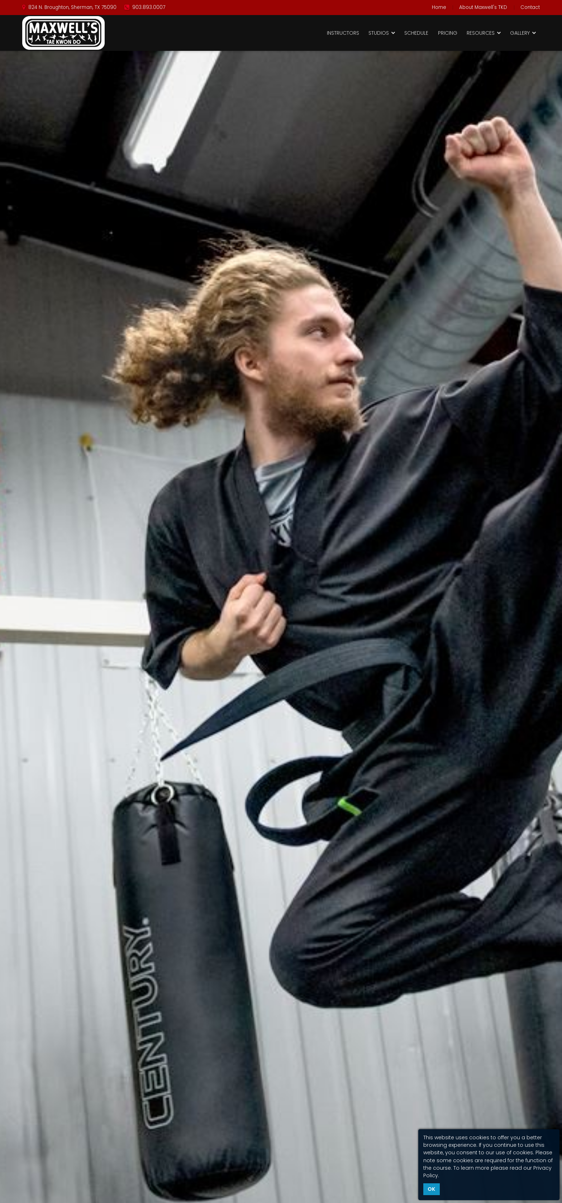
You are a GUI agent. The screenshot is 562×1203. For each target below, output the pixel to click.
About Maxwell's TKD (483, 7)
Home (439, 7)
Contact (530, 7)
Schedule (416, 33)
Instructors (343, 33)
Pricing (447, 33)
